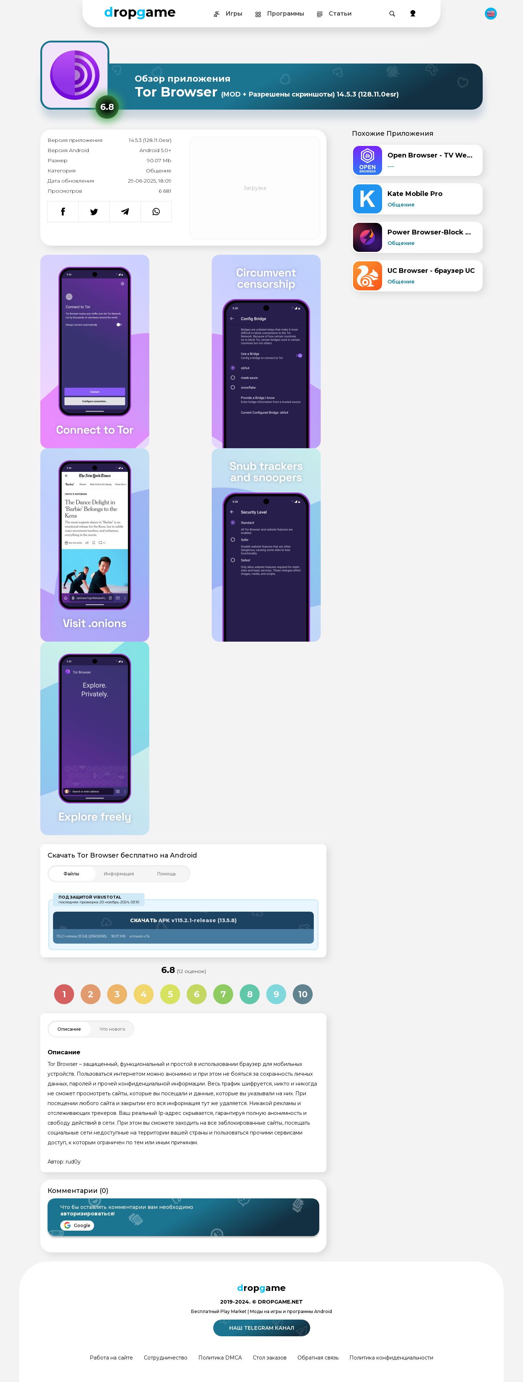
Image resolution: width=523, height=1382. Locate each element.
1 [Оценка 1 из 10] (64, 994)
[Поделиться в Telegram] (125, 211)
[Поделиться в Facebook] (63, 211)
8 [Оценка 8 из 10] (250, 994)
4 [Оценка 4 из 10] (144, 994)
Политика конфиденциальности (391, 1357)
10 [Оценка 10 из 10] (303, 994)
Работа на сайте (111, 1357)
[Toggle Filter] (119, 873)
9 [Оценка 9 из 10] (276, 994)
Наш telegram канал (262, 1328)
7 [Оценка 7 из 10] (223, 994)
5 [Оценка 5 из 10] (170, 994)
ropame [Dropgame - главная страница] (140, 12)
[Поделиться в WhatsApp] (156, 211)
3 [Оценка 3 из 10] (117, 994)
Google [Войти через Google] (77, 1225)
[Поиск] (392, 14)
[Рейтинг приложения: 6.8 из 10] (107, 107)
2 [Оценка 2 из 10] (90, 994)
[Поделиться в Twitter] (94, 211)
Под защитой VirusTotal (89, 897)
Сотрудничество (165, 1357)
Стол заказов (270, 1357)
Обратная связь (317, 1357)
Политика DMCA (220, 1357)
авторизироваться (87, 1213)
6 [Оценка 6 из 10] (196, 994)
